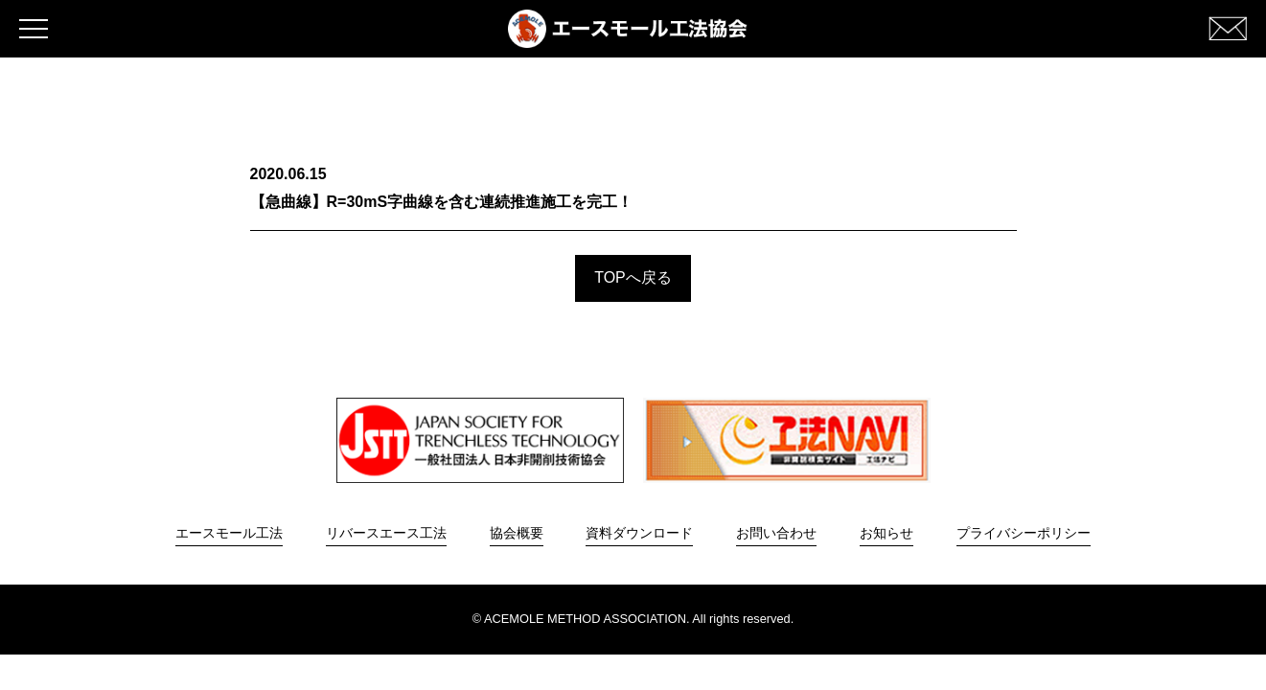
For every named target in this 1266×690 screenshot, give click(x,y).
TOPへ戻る (633, 277)
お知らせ (886, 532)
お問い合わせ (776, 532)
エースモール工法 (229, 532)
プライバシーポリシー (1023, 532)
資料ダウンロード (639, 532)
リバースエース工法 (386, 532)
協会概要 (516, 532)
